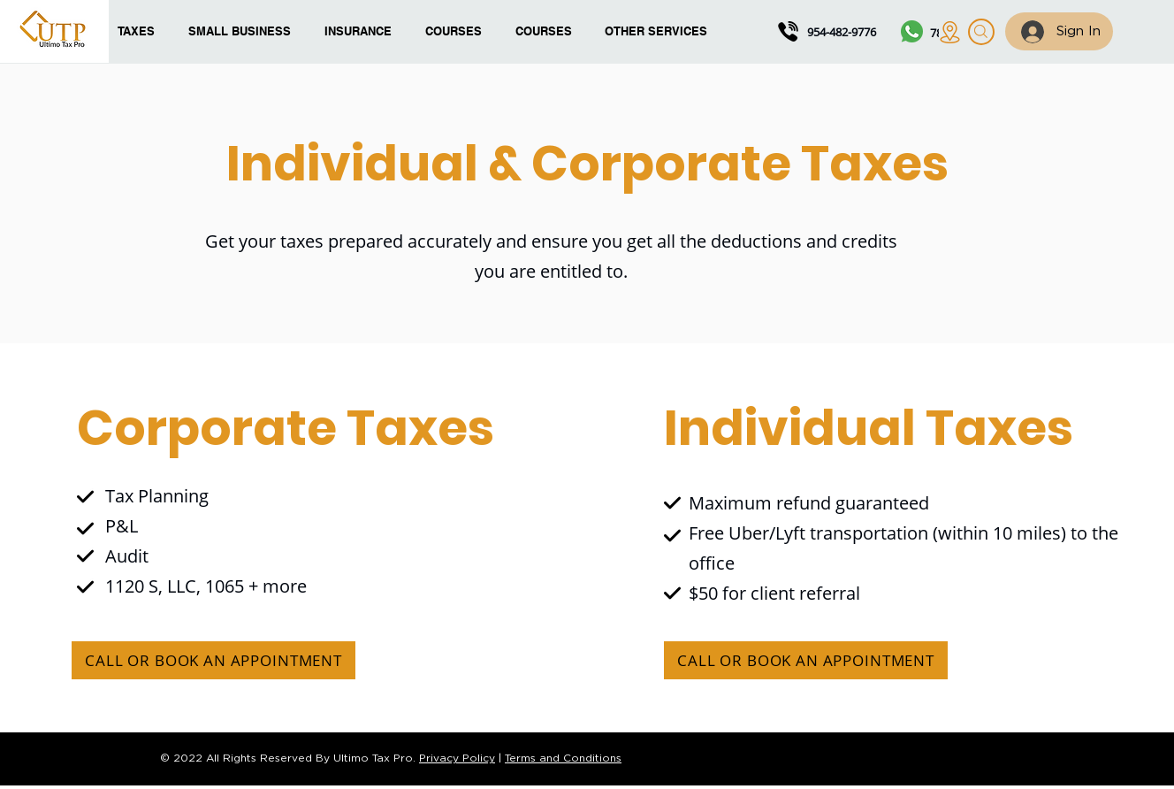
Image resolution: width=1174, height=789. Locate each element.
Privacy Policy (457, 758)
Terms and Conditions (563, 758)
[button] (457, 31)
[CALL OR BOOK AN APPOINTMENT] (213, 660)
